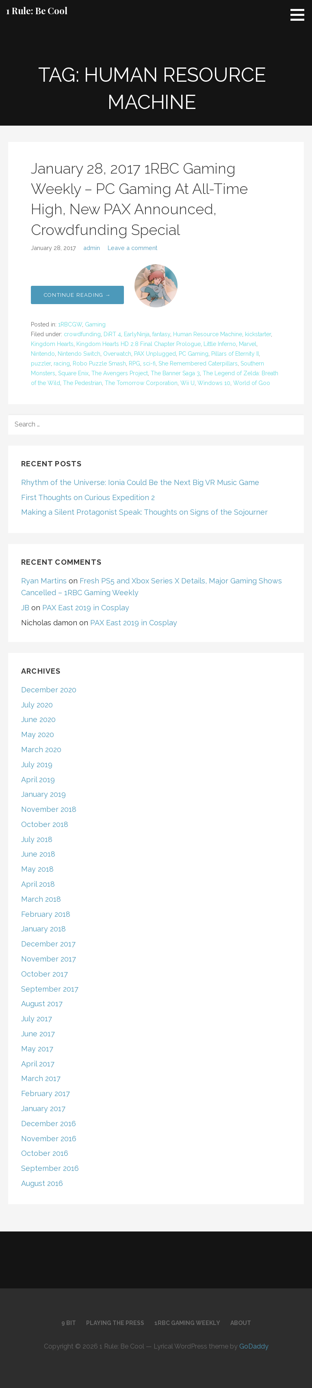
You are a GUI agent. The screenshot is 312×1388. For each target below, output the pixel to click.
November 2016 (48, 1138)
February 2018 (45, 914)
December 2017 (48, 944)
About (240, 1323)
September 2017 (49, 989)
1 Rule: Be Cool (36, 10)
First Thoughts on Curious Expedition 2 (88, 497)
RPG (134, 363)
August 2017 (42, 1003)
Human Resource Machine (207, 334)
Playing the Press (115, 1323)
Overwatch (117, 353)
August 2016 (42, 1183)
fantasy (161, 334)
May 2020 (37, 734)
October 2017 (44, 974)
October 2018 (44, 824)
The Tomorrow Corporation (141, 383)
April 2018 (38, 884)
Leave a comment (132, 247)
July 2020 (37, 705)
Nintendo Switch (79, 353)
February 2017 (45, 1093)
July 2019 (36, 764)
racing (62, 363)
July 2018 (36, 839)
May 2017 (37, 1048)
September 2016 (50, 1168)
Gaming (95, 324)
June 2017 (38, 1033)
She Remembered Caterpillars (198, 363)
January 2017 (43, 1108)
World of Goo (251, 383)
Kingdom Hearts (52, 344)
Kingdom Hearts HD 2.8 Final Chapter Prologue (138, 344)
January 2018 (43, 929)
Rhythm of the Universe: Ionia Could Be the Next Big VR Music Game (140, 482)
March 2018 (41, 899)
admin (91, 247)
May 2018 (37, 869)
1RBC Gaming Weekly (187, 1323)
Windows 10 (213, 383)
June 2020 (38, 719)
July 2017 (36, 1018)
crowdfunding (82, 334)
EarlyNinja (137, 334)
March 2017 (41, 1078)
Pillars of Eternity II (235, 353)
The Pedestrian (82, 383)
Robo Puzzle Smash (99, 363)
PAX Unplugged (155, 353)
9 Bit (68, 1323)
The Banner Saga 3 (175, 373)
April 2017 (37, 1063)
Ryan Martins (44, 581)
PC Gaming (193, 353)
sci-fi (149, 363)
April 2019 (38, 779)
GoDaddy (254, 1346)
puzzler (41, 363)
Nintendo (43, 353)
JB (25, 607)
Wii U (187, 383)
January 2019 (43, 794)
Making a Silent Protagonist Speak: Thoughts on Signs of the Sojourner (144, 512)
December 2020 (48, 689)
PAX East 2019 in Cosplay (85, 607)
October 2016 (44, 1153)
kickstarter (258, 334)
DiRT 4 (112, 334)
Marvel (247, 344)
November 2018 (48, 809)
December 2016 (48, 1123)
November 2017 (48, 959)
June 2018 (38, 854)
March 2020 (41, 749)
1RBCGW (70, 324)
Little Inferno (220, 344)
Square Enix (73, 373)
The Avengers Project (119, 373)
